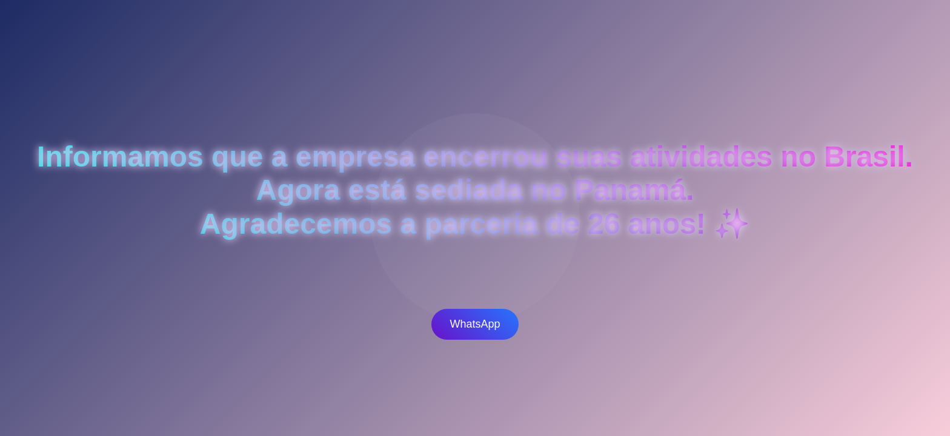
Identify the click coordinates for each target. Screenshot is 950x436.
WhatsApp (475, 324)
